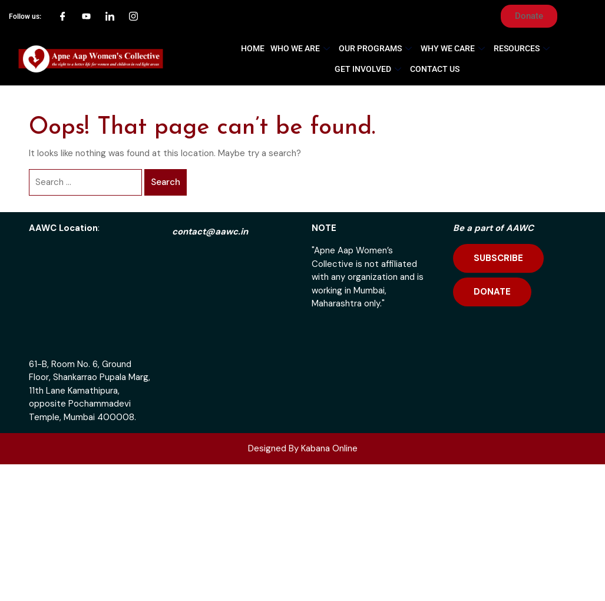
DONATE (492, 292)
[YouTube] (86, 16)
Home (253, 48)
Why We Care (454, 48)
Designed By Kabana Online (303, 448)
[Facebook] (63, 16)
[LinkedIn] (110, 16)
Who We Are (301, 48)
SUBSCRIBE (498, 258)
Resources (523, 48)
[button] (529, 16)
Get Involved (369, 69)
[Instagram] (134, 16)
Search (165, 182)
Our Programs (377, 48)
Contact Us (434, 69)
